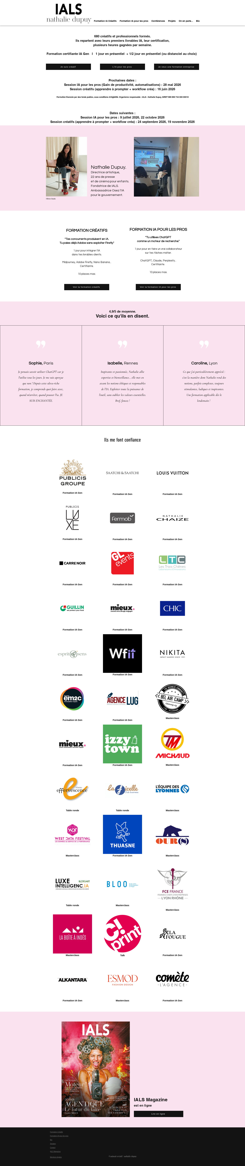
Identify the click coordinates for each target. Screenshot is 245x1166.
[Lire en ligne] (158, 1114)
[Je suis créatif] (68, 67)
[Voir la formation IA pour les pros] (158, 287)
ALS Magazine (55, 1151)
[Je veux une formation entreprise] (176, 67)
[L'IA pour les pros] (122, 67)
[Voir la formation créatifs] (86, 287)
